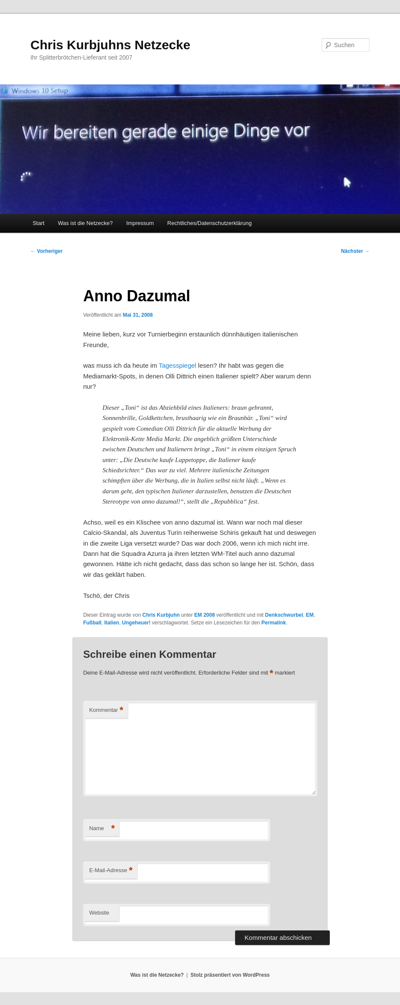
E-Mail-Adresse (110, 870)
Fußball (92, 623)
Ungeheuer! (136, 623)
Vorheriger (46, 251)
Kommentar (106, 710)
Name (102, 828)
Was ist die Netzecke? (85, 223)
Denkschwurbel (284, 615)
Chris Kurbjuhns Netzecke (110, 45)
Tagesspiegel (178, 365)
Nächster (355, 251)
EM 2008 (204, 615)
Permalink (273, 623)
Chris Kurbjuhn (160, 615)
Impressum (140, 223)
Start (38, 223)
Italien (111, 623)
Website (99, 912)
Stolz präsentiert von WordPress (230, 975)
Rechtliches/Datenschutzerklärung (209, 223)
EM (309, 615)
